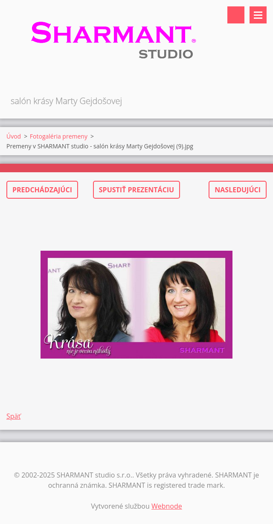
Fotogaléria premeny (58, 136)
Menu (258, 14)
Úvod (13, 136)
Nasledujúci (238, 189)
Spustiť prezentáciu (136, 189)
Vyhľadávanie (235, 14)
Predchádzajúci (42, 189)
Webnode (166, 506)
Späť (13, 416)
